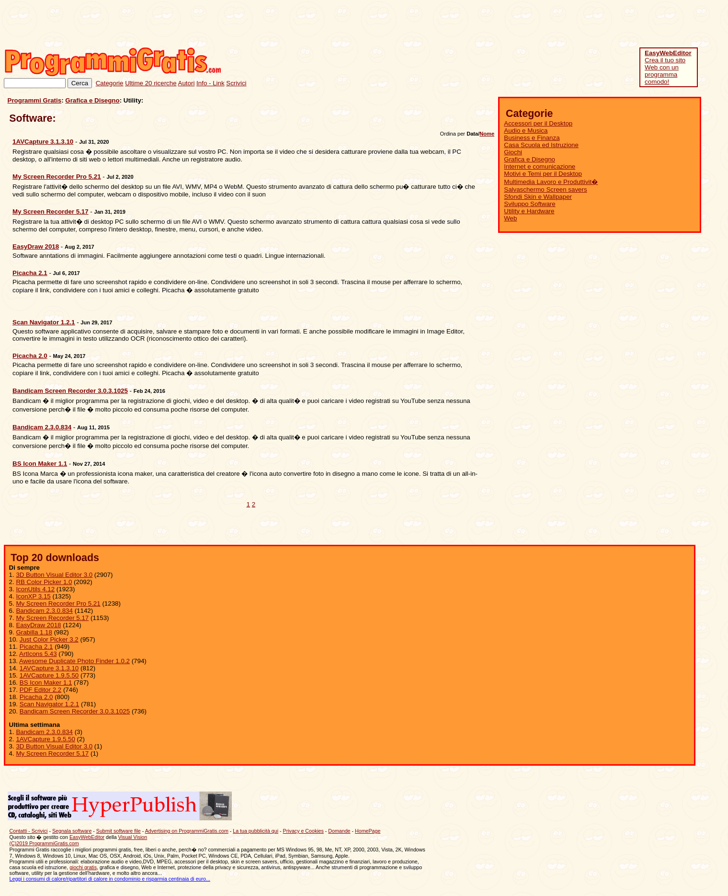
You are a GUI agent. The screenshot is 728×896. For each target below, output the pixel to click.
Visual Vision (133, 837)
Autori (186, 83)
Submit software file (118, 831)
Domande (339, 831)
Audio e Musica (525, 130)
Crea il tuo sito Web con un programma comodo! (668, 67)
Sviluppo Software (529, 203)
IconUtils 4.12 (35, 589)
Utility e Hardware (529, 211)
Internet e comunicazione (539, 166)
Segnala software (71, 831)
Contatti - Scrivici (29, 831)
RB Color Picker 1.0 (44, 582)
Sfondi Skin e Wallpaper (538, 196)
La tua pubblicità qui (255, 831)
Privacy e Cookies (303, 831)
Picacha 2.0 (36, 697)
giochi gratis (83, 867)
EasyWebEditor (86, 837)
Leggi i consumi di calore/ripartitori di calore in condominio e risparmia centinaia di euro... (110, 879)
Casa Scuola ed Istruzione (541, 145)
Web (510, 218)
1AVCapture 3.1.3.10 (49, 668)
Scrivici (236, 83)
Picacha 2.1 (36, 646)
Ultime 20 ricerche (150, 83)
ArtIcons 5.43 (38, 653)
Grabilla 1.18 (34, 632)
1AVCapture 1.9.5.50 (49, 675)
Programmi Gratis (35, 100)
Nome (486, 134)
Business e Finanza (531, 137)
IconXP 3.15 (33, 596)
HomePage (367, 831)
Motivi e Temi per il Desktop (543, 173)
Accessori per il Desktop (538, 123)
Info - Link (210, 83)
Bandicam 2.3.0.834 (44, 610)
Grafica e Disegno (92, 100)
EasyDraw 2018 (38, 625)
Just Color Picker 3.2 (49, 639)
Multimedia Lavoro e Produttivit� (551, 181)
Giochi (513, 152)
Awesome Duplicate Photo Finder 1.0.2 (74, 661)
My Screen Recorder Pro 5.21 (58, 603)
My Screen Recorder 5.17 (52, 617)
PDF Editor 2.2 (40, 689)
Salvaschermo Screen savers (545, 189)
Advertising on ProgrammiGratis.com (186, 831)
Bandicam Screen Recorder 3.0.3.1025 (75, 711)
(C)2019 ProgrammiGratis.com (44, 843)
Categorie (110, 83)
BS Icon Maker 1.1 (46, 682)
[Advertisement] (549, 25)
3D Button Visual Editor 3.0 (54, 574)
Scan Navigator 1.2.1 (49, 704)
